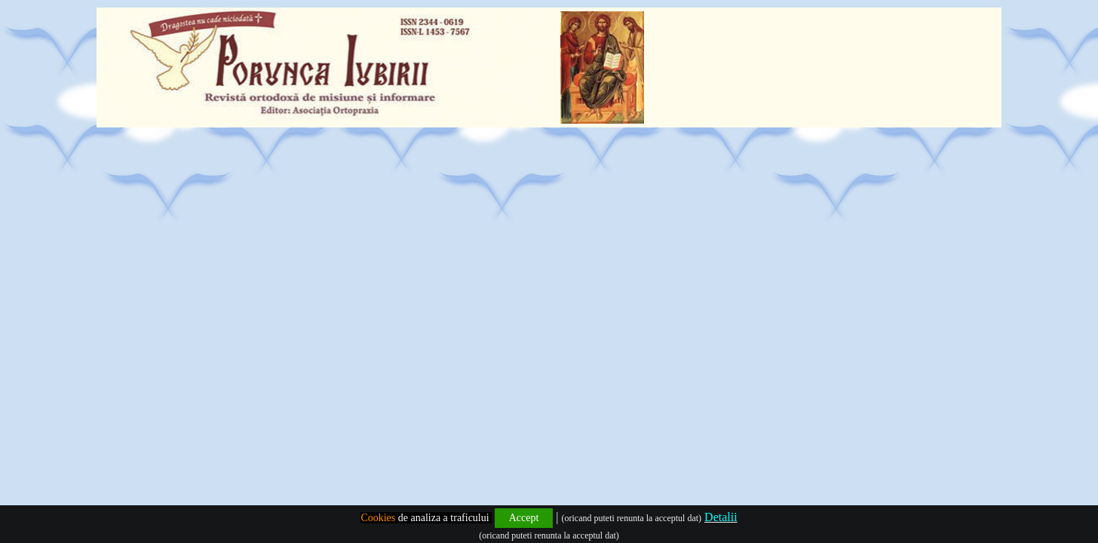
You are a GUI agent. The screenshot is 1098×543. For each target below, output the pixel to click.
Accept (524, 517)
